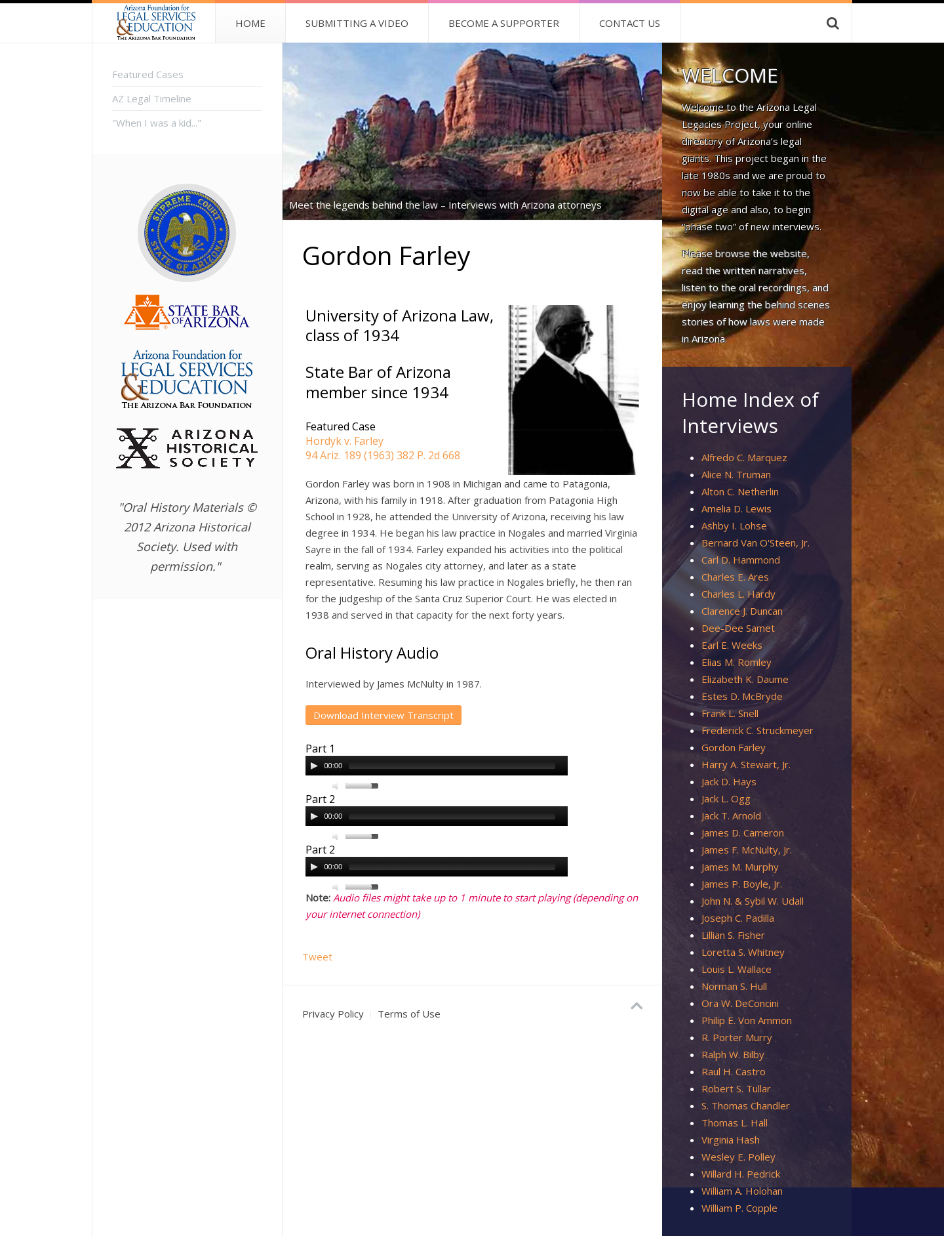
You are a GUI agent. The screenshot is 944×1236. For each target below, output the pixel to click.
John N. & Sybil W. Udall (752, 900)
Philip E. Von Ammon (746, 1020)
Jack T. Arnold (731, 815)
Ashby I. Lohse (734, 525)
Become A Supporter (503, 23)
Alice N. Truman (736, 474)
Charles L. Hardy (738, 593)
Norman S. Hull (734, 986)
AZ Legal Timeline (151, 98)
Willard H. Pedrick (740, 1173)
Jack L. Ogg (726, 798)
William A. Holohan (742, 1190)
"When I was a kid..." (156, 122)
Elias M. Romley (736, 662)
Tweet (317, 956)
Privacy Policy (333, 1013)
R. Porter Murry (736, 1037)
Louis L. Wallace (736, 969)
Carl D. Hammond (740, 559)
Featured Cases (148, 74)
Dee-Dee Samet (738, 627)
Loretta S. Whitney (743, 951)
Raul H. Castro (733, 1071)
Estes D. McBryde (742, 696)
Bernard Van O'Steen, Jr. (755, 542)
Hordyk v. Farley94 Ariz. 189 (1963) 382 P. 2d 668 (382, 448)
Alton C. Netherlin (740, 491)
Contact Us (629, 23)
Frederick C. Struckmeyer (757, 730)
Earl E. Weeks (731, 644)
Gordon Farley (733, 747)
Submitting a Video (356, 23)
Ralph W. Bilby (732, 1054)
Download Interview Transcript (383, 715)
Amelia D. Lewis (736, 508)
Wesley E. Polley (738, 1156)
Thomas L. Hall (734, 1122)
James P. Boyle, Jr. (741, 883)
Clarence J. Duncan (742, 610)
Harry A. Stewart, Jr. (746, 764)
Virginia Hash (730, 1139)
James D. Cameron (742, 832)
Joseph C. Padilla (737, 917)
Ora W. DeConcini (740, 1003)
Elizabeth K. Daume (745, 679)
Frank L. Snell (729, 713)
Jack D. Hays (729, 781)
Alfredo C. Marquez (744, 457)
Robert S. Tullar (736, 1088)
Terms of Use (409, 1013)
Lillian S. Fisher (733, 934)
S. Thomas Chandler (745, 1105)
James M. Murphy (740, 866)
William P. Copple (739, 1207)
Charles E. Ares (735, 576)
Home (250, 23)
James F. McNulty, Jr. (746, 849)
